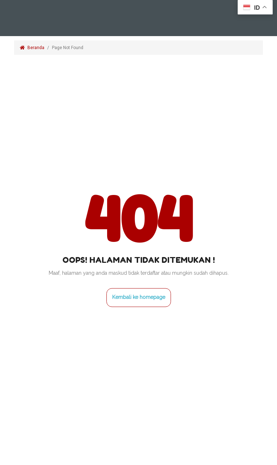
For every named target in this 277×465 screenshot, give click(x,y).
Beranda (32, 47)
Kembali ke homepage (138, 297)
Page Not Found (68, 47)
